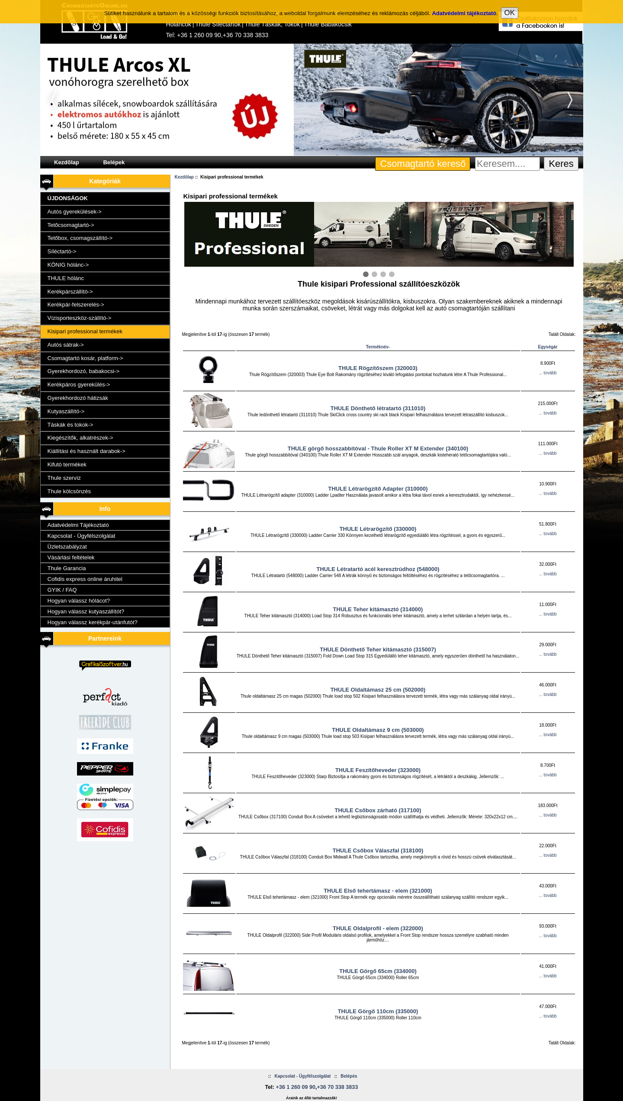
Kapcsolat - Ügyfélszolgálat (82, 536)
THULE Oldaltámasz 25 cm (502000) (378, 689)
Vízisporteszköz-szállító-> (80, 318)
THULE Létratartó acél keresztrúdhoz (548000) (378, 569)
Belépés (348, 1076)
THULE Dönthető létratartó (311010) (378, 408)
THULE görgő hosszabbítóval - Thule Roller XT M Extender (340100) (378, 448)
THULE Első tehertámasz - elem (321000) (378, 890)
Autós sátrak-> (66, 344)
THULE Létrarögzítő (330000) (378, 529)
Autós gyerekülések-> (75, 211)
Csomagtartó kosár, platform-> (85, 358)
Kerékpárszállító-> (70, 291)
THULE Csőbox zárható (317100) (377, 810)
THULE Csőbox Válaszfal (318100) (378, 850)
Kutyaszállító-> (66, 411)
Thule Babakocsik (328, 24)
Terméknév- (378, 347)
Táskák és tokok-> (70, 424)
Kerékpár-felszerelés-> (76, 304)
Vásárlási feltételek (71, 557)
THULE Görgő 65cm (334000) (377, 971)
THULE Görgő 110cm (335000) (378, 1011)
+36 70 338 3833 (246, 35)
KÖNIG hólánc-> (68, 265)
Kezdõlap (66, 162)
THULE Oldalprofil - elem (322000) (378, 928)
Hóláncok (178, 24)
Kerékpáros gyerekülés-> (79, 384)
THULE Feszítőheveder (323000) (378, 770)
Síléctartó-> (62, 251)
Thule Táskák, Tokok (272, 24)
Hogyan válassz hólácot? (79, 600)
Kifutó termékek (67, 464)
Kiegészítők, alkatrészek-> (80, 437)
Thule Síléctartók (218, 24)
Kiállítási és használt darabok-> (86, 451)
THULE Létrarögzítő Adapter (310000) (378, 488)
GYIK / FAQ (62, 590)
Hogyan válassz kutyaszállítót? (86, 611)
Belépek (114, 162)
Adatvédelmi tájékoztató (464, 11)
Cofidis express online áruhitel (85, 579)
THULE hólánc (66, 278)
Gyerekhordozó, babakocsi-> (84, 371)
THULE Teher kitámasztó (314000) (378, 609)
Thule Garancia (67, 568)
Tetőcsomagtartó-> (71, 225)
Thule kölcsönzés (69, 491)
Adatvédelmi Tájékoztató (78, 525)
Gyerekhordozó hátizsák (78, 398)
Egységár (547, 347)
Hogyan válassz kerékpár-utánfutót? (93, 622)
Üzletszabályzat (67, 546)
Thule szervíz (64, 478)
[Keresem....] (507, 164)
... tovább (547, 372)
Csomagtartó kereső (423, 163)
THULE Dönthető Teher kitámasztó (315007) (378, 649)
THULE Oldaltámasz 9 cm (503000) (378, 730)
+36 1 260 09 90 (199, 35)
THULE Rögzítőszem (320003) (377, 368)
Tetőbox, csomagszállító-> (80, 238)
